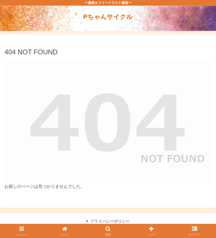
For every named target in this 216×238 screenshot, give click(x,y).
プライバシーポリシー (108, 221)
